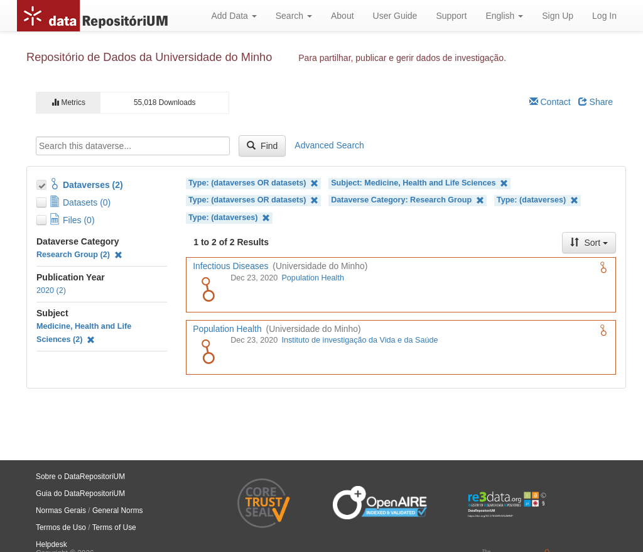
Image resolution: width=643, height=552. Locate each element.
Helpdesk (51, 544)
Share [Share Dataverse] (595, 102)
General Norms (117, 510)
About (342, 16)
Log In (604, 16)
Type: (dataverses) (537, 200)
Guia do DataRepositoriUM (80, 493)
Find (262, 146)
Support (451, 16)
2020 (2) (51, 290)
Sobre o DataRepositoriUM (80, 476)
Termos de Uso (61, 527)
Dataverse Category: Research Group (407, 200)
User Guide (395, 16)
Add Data (233, 16)
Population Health (312, 277)
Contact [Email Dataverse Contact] (550, 102)
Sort (589, 243)
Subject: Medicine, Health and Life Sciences (419, 183)
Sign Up (557, 16)
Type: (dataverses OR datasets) (253, 183)
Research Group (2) (79, 254)
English (504, 16)
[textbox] (133, 145)
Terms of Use (114, 527)
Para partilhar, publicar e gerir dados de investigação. (402, 58)
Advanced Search (329, 145)
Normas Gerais (61, 510)
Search (294, 16)
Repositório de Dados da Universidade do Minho (149, 57)
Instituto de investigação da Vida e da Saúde (359, 340)
